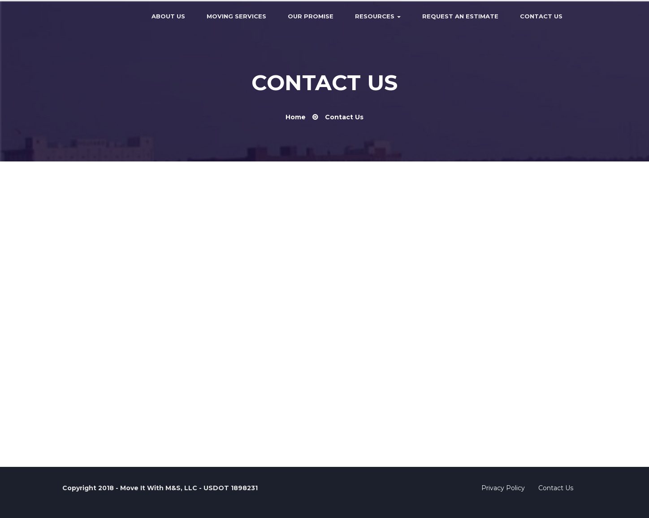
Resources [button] (378, 16)
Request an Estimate (460, 16)
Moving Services (236, 16)
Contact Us (541, 16)
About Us (168, 16)
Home (296, 117)
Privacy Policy (503, 488)
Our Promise (310, 16)
